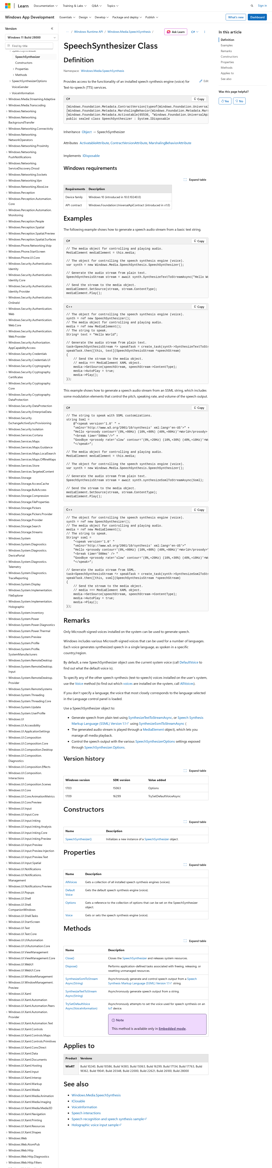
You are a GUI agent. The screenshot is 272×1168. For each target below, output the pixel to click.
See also (226, 79)
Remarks (226, 51)
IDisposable (91, 155)
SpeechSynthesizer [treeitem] (27, 57)
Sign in (262, 5)
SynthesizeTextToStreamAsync (150, 717)
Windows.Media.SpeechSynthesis (129, 32)
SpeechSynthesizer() (78, 839)
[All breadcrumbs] (67, 31)
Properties (227, 62)
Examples (227, 45)
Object (87, 131)
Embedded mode (172, 1028)
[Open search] (252, 6)
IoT (110, 1008)
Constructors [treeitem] (23, 63)
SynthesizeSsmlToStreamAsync (161, 723)
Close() (69, 958)
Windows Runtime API (88, 32)
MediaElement (153, 729)
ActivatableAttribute (94, 143)
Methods (226, 67)
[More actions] (204, 31)
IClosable (78, 1101)
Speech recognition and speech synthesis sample (108, 1119)
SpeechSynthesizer (156, 839)
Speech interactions (86, 1113)
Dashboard (257, 17)
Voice (79, 683)
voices (128, 683)
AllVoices (187, 683)
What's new (236, 17)
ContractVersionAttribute (128, 143)
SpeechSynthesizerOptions (155, 741)
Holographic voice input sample (95, 1125)
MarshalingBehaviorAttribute (170, 143)
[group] (136, 113)
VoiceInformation (84, 1107)
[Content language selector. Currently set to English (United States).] (24, 1161)
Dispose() (71, 966)
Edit (203, 81)
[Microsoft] (8, 6)
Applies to (227, 73)
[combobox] (31, 37)
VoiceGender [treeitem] (20, 87)
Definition (227, 40)
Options (70, 903)
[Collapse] (52, 28)
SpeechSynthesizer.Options (104, 747)
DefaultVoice (189, 662)
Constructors (229, 56)
